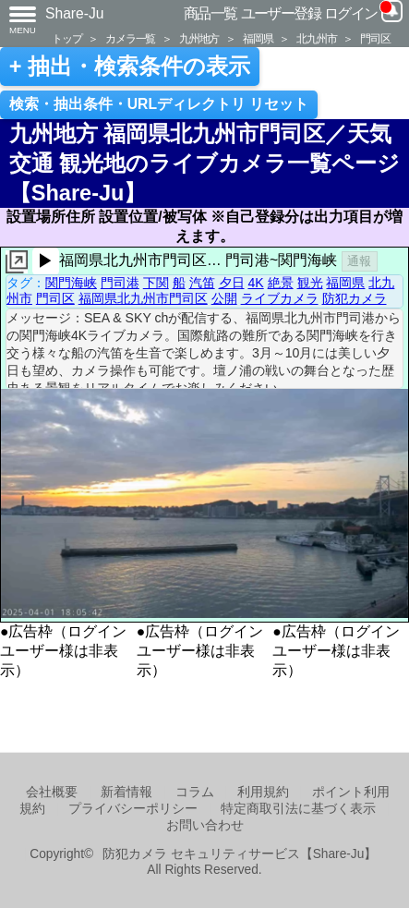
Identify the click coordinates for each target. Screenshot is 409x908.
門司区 (375, 38)
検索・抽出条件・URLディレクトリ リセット (159, 104)
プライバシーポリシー (133, 809)
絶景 (281, 282)
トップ (66, 38)
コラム (194, 792)
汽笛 (202, 282)
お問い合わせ (205, 825)
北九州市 (316, 38)
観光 (310, 282)
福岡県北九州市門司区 (143, 298)
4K (255, 282)
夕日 (232, 282)
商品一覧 (210, 13)
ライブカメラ (280, 298)
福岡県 (257, 38)
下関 (156, 282)
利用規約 (263, 792)
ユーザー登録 (281, 13)
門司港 (120, 282)
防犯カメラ (354, 298)
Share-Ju (74, 13)
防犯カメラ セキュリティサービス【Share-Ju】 (239, 854)
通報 (359, 261)
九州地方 (199, 38)
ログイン (351, 13)
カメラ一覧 (130, 38)
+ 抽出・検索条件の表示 (129, 66)
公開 (224, 298)
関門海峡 (71, 282)
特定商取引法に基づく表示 (298, 809)
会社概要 (52, 792)
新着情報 (126, 792)
